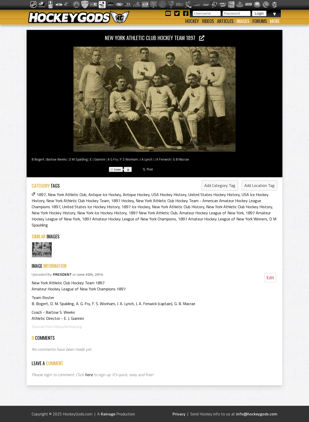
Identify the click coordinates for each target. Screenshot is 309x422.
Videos (208, 21)
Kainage (108, 414)
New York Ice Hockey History (102, 213)
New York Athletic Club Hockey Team (77, 201)
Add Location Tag (259, 185)
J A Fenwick (162, 159)
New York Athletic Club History (178, 207)
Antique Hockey (136, 194)
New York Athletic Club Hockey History (239, 207)
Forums (260, 21)
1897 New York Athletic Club (153, 213)
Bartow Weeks (56, 159)
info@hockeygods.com (256, 414)
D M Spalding (78, 159)
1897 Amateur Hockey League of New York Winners (222, 219)
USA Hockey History (168, 194)
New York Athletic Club (67, 194)
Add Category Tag (219, 185)
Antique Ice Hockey (104, 194)
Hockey (192, 21)
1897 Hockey (122, 201)
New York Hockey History (53, 213)
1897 (41, 194)
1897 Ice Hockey (136, 207)
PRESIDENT (62, 274)
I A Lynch (146, 159)
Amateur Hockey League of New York (211, 213)
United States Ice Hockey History (91, 207)
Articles (225, 21)
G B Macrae (181, 159)
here (89, 375)
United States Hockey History (214, 194)
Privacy (178, 414)
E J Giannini (97, 159)
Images (243, 21)
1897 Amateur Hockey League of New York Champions (129, 219)
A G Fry (113, 159)
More (275, 21)
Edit (270, 277)
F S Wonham (129, 159)
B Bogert (38, 159)
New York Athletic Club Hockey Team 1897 (154, 38)
